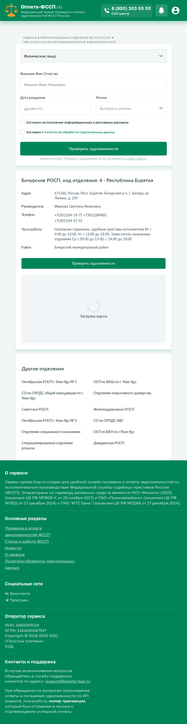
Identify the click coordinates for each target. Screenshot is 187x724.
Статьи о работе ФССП (27, 541)
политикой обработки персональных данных (79, 132)
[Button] (176, 10)
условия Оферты (135, 158)
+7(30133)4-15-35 (68, 221)
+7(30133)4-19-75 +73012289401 (81, 215)
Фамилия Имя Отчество (39, 74)
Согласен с (67, 132)
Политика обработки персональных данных (40, 564)
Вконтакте (17, 593)
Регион (101, 97)
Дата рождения (32, 97)
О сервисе (15, 554)
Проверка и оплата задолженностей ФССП (27, 531)
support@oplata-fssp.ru (68, 681)
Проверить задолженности (93, 263)
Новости (13, 547)
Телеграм (16, 600)
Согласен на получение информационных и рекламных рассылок (74, 122)
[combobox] (93, 56)
